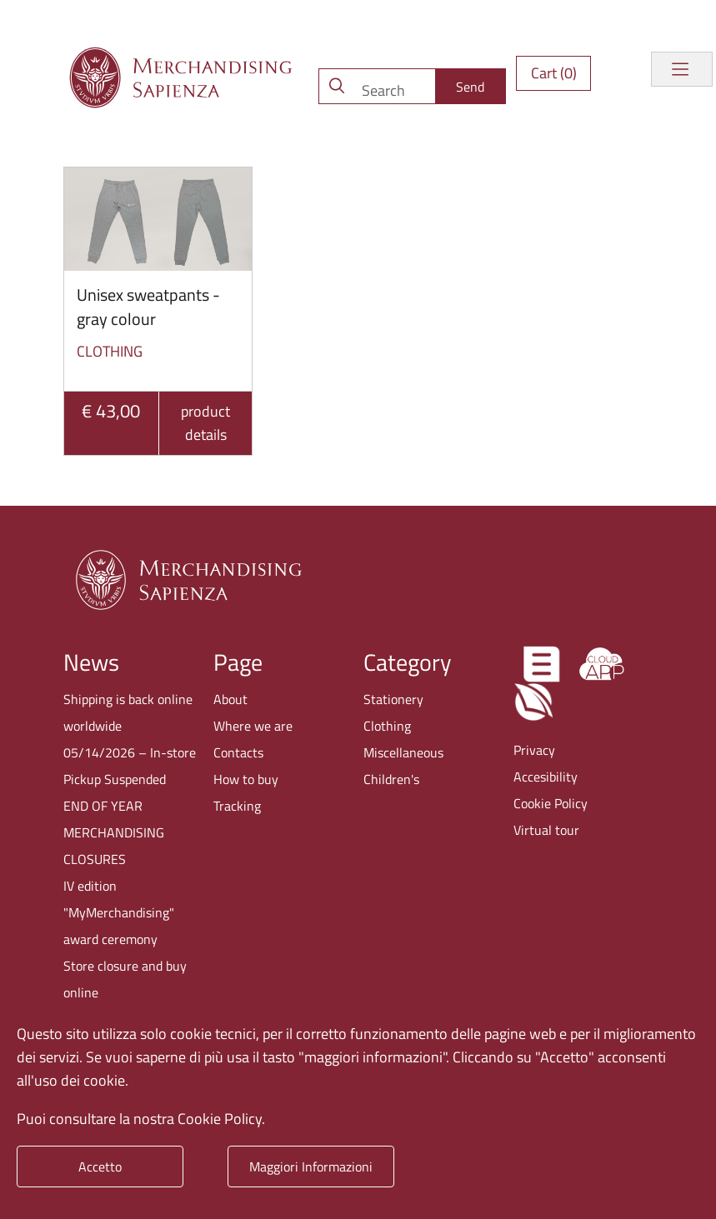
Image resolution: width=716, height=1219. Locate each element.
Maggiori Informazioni (311, 1167)
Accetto (100, 1167)
